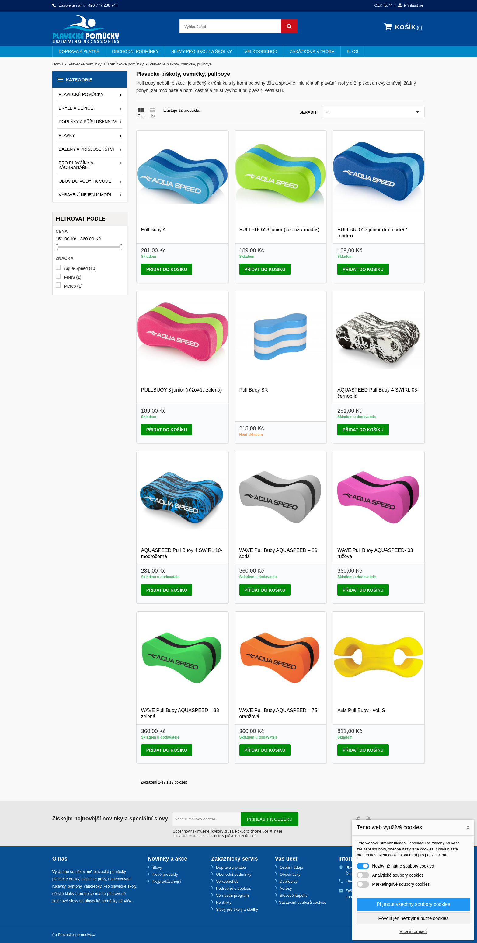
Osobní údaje (291, 867)
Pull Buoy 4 (153, 229)
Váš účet (286, 859)
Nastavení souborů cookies (302, 902)
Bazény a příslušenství (86, 149)
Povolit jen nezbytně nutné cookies (413, 918)
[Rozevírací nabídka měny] (383, 5)
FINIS (73, 277)
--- (373, 112)
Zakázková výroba (312, 51)
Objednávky (290, 874)
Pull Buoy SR (253, 390)
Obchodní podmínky (135, 51)
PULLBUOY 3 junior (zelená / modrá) (279, 229)
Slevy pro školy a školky (201, 51)
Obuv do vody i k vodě (85, 181)
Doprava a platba (79, 51)
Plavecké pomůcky (81, 94)
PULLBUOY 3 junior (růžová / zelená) (181, 390)
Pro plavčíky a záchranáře (76, 165)
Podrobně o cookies (233, 888)
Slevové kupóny (293, 895)
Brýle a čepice (76, 108)
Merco (73, 286)
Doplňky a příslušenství (88, 121)
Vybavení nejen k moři (85, 194)
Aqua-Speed (80, 268)
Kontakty (223, 902)
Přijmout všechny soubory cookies (413, 904)
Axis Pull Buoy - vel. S (361, 710)
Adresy (285, 888)
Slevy (156, 867)
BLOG (353, 51)
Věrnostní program (232, 895)
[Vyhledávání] (238, 26)
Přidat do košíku (166, 269)
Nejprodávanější (166, 881)
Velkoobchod (261, 51)
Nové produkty (164, 874)
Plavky (67, 135)
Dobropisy (288, 881)
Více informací (413, 931)
